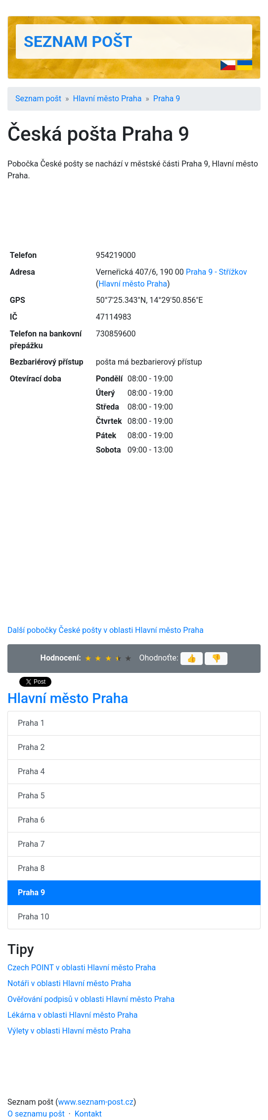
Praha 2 (31, 747)
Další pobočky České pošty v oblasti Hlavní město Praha (105, 630)
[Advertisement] (134, 214)
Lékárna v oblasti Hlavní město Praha (72, 1015)
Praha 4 (31, 771)
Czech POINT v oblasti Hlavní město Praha (81, 967)
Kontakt (88, 1114)
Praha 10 (33, 916)
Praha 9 (166, 98)
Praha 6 (31, 820)
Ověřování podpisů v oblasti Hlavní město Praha (91, 999)
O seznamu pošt (36, 1114)
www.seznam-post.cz (96, 1102)
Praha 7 (31, 844)
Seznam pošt (78, 41)
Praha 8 (31, 868)
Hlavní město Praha (107, 98)
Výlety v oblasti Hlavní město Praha (69, 1031)
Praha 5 (31, 795)
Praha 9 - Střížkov (216, 272)
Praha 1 (31, 723)
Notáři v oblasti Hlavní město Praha (69, 983)
